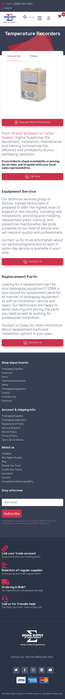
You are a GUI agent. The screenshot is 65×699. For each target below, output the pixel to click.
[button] (25, 17)
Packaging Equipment (14, 388)
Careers (6, 477)
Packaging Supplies (12, 368)
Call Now (35, 176)
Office (5, 384)
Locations (7, 473)
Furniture (7, 400)
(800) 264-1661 (23, 3)
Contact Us (35, 261)
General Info (14, 56)
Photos (34, 56)
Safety (6, 392)
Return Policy (9, 431)
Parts (5, 376)
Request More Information (34, 122)
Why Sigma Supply (12, 457)
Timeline (6, 453)
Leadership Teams (12, 469)
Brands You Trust (11, 465)
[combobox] (28, 17)
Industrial (7, 372)
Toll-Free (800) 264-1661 (39, 657)
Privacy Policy (10, 435)
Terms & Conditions (13, 439)
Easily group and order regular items (32, 571)
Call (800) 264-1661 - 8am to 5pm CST (32, 605)
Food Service (9, 396)
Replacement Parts (13, 423)
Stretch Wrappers (24, 133)
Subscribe (12, 514)
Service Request (11, 427)
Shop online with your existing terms (32, 555)
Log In (8, 8)
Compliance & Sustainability (17, 481)
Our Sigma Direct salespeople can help (32, 588)
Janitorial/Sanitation (14, 380)
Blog (4, 461)
